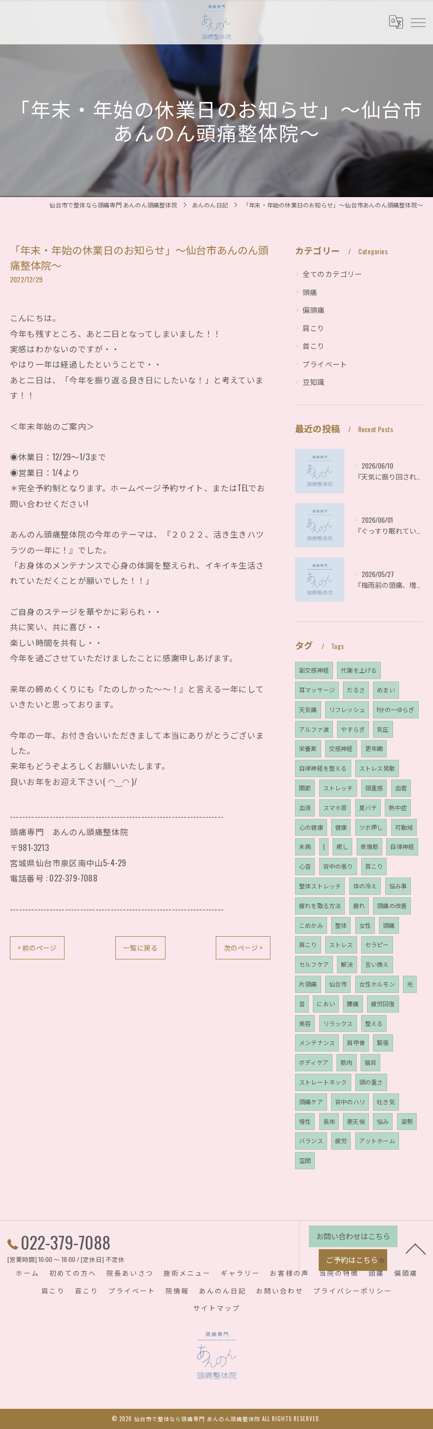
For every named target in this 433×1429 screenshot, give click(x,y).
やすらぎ (353, 729)
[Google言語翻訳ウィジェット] (395, 22)
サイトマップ (216, 1308)
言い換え (377, 964)
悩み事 (398, 886)
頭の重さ (371, 1082)
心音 (305, 866)
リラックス (338, 1023)
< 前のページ (37, 948)
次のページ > (243, 948)
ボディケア (314, 1062)
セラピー (377, 944)
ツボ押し (371, 827)
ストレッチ (338, 787)
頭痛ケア (311, 1101)
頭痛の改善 (392, 905)
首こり (313, 345)
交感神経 (341, 748)
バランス (311, 1140)
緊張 (383, 1042)
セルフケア (314, 964)
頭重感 (374, 787)
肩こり (313, 328)
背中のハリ (350, 1101)
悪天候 (356, 1121)
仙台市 (338, 984)
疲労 (341, 1140)
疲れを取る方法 (320, 905)
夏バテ (368, 807)
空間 (305, 1160)
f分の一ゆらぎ (395, 709)
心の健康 (311, 827)
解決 (347, 964)
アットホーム (377, 1140)
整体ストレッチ (320, 886)
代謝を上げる (359, 670)
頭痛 (309, 292)
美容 (305, 1023)
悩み (383, 1121)
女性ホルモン (377, 984)
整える (374, 1023)
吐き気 (386, 1101)
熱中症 (398, 807)
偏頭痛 (313, 310)
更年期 (374, 748)
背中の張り (338, 866)
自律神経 (402, 846)
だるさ (356, 689)
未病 (305, 846)
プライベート (324, 364)
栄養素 (308, 748)
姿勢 (407, 1121)
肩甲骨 (356, 1042)
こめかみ (311, 925)
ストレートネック (323, 1082)
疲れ (359, 905)
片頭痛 (308, 984)
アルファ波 (314, 729)
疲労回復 (383, 1003)
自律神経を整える (323, 768)
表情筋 (370, 846)
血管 (401, 787)
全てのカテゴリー (332, 274)
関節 (305, 787)
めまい (386, 689)
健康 (341, 827)
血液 (305, 807)
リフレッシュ (347, 709)
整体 (341, 925)
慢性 (305, 1121)
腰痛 (353, 1003)
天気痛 (308, 709)
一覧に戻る (140, 948)
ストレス (341, 944)
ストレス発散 (377, 768)
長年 (329, 1121)
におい (326, 1003)
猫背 (370, 1062)
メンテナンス (317, 1042)
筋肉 (346, 1062)
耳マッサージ (317, 689)
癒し (342, 846)
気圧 (383, 729)
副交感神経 (314, 670)
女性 (365, 925)
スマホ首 (335, 807)
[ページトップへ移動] (416, 1248)
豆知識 (313, 381)
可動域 (404, 827)
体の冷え (365, 886)
